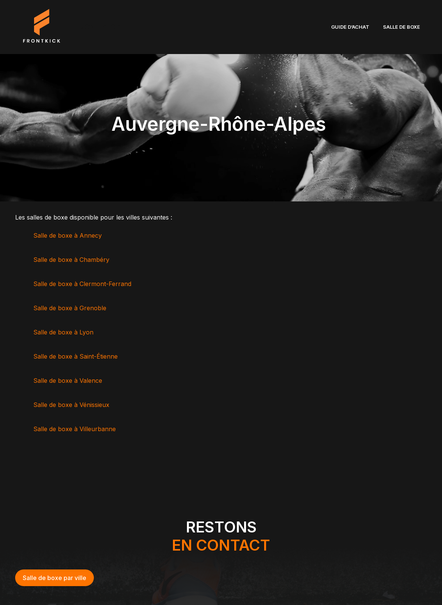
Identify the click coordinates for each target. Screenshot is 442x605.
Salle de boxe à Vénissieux (72, 404)
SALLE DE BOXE (401, 27)
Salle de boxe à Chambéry (72, 259)
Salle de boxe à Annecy (68, 235)
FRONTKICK (97, 26)
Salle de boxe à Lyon (64, 332)
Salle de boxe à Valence (68, 380)
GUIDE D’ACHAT (350, 27)
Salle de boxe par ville (54, 578)
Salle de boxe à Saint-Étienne (76, 356)
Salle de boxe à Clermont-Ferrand (83, 284)
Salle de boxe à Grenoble (70, 308)
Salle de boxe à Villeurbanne (75, 429)
